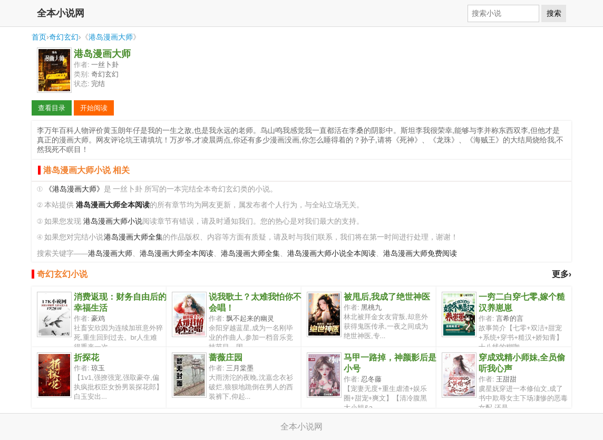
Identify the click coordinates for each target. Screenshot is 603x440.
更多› (561, 274)
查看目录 (51, 108)
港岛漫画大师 (111, 37)
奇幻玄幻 (64, 37)
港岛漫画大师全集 (133, 237)
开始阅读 (94, 108)
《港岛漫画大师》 (74, 189)
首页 (39, 37)
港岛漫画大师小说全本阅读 (331, 253)
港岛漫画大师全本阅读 (176, 253)
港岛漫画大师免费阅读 (420, 253)
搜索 (554, 13)
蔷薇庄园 (225, 357)
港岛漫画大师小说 (112, 221)
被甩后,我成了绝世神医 (387, 296)
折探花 (86, 357)
